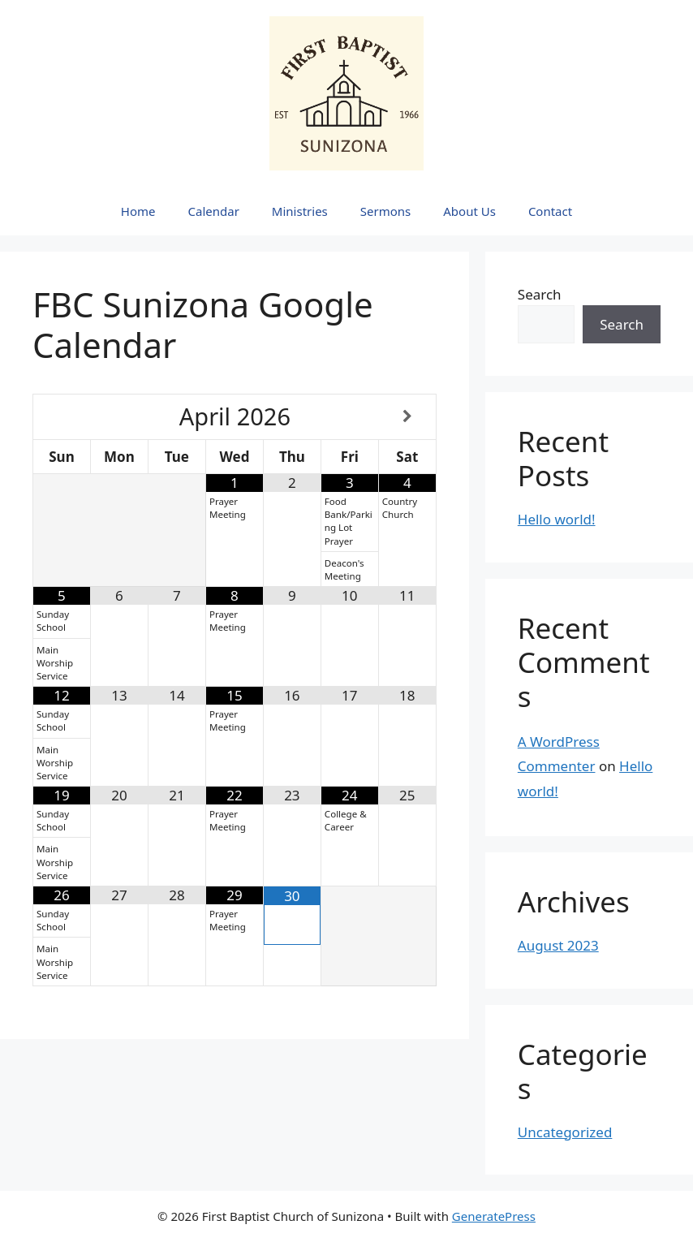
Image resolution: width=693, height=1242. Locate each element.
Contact (550, 211)
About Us (469, 211)
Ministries (300, 211)
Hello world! (557, 519)
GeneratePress (494, 1216)
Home (138, 211)
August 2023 (558, 945)
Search (540, 294)
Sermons (385, 211)
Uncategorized (565, 1132)
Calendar (213, 211)
